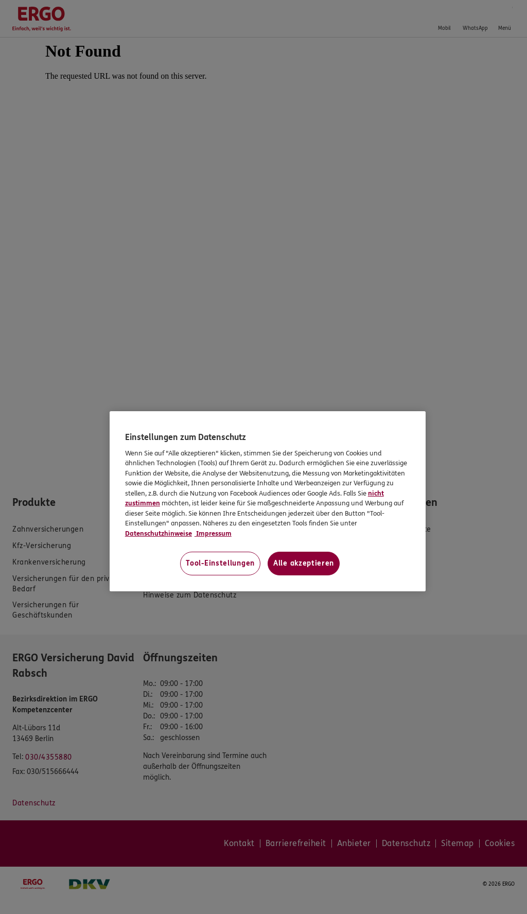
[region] (268, 501)
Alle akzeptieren (303, 563)
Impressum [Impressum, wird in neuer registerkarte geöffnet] (213, 534)
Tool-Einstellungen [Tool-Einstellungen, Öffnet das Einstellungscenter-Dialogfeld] (220, 563)
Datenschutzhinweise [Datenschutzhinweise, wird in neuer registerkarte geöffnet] (158, 534)
